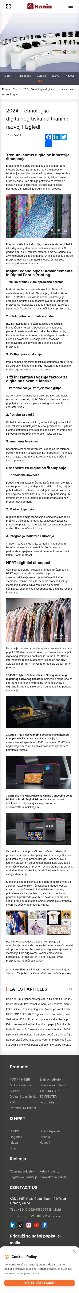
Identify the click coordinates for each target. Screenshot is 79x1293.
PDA (13, 1102)
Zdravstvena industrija (54, 1177)
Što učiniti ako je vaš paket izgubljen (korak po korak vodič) (41, 1044)
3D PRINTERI (49, 1096)
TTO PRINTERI (50, 1091)
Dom (5, 89)
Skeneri (15, 1091)
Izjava (55, 75)
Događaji (25, 75)
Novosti (70, 75)
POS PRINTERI (20, 1079)
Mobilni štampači (21, 1085)
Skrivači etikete (50, 1079)
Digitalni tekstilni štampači (25, 1096)
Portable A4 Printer (23, 1108)
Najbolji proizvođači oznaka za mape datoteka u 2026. (38, 1029)
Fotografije (47, 1102)
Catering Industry (22, 1171)
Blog (39, 80)
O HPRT (9, 75)
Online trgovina (50, 1131)
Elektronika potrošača (54, 1085)
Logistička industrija (24, 1177)
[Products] (8, 6)
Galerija (41, 75)
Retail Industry (49, 1171)
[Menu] (70, 6)
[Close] (74, 1251)
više (69, 989)
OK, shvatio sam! (39, 1283)
